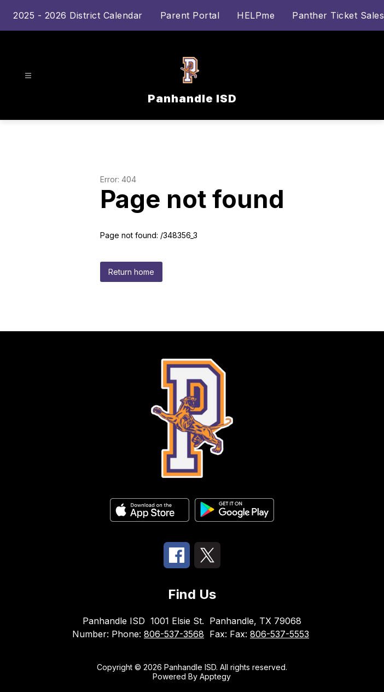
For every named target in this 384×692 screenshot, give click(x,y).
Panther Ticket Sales (338, 15)
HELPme (256, 15)
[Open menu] (28, 76)
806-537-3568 (174, 633)
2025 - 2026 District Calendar (78, 15)
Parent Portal (190, 15)
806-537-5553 (279, 633)
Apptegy (215, 676)
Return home (131, 271)
